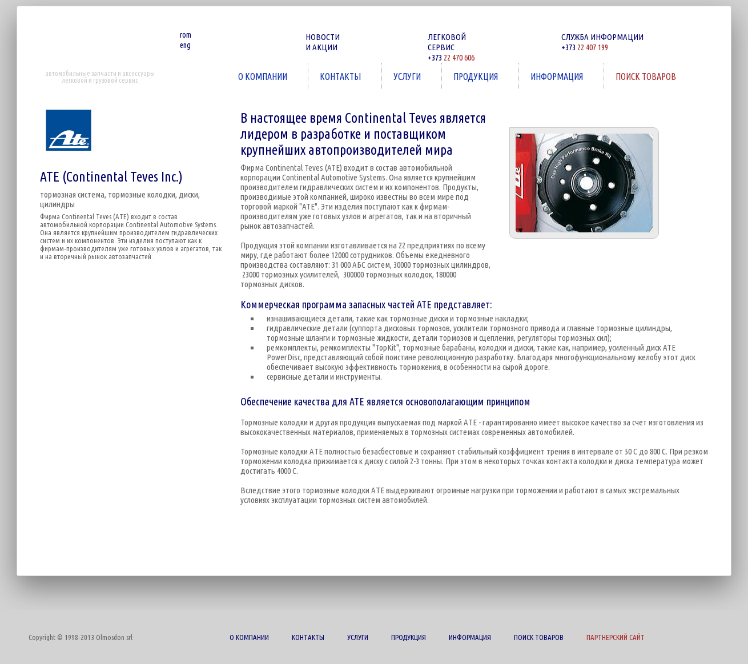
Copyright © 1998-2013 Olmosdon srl (80, 637)
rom (185, 34)
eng (185, 45)
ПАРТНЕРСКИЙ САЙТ (615, 637)
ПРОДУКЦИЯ (477, 76)
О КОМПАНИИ (264, 76)
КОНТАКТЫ (341, 76)
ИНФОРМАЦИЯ (558, 76)
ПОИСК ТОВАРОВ (647, 76)
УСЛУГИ (408, 76)
